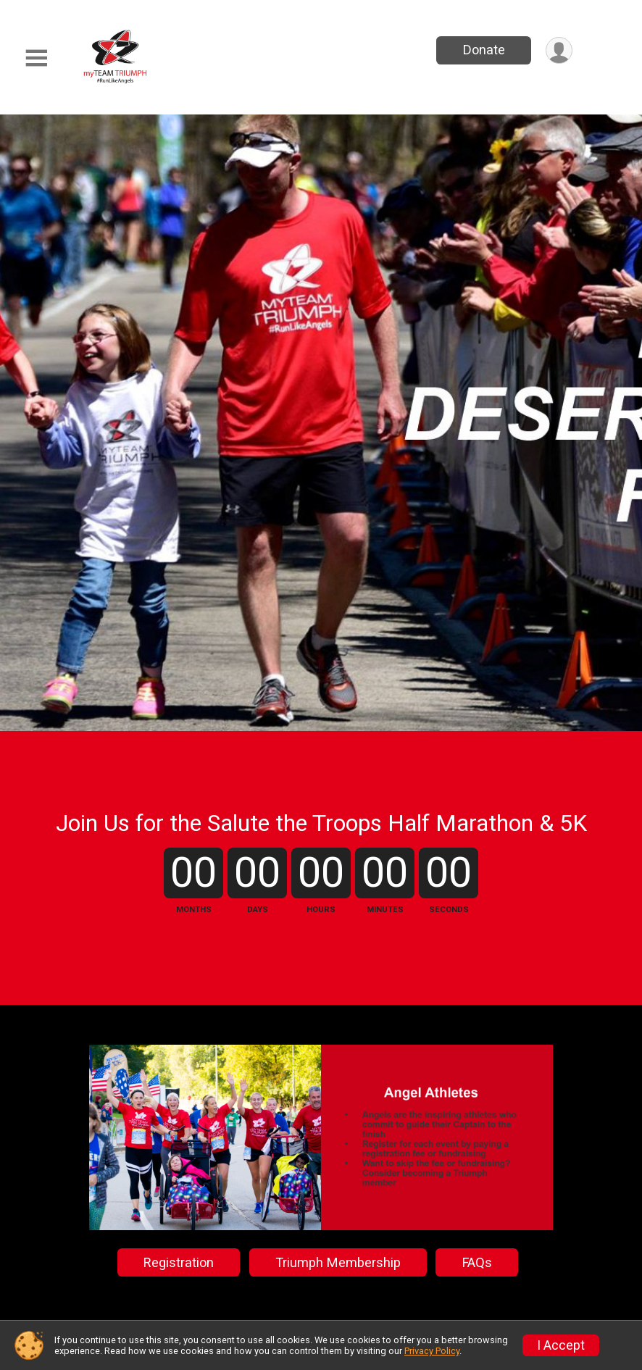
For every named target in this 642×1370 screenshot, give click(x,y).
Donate (484, 49)
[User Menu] (559, 50)
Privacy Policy (431, 1350)
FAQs (477, 1262)
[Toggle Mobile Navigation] (36, 58)
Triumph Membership (338, 1262)
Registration (178, 1262)
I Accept (561, 1345)
